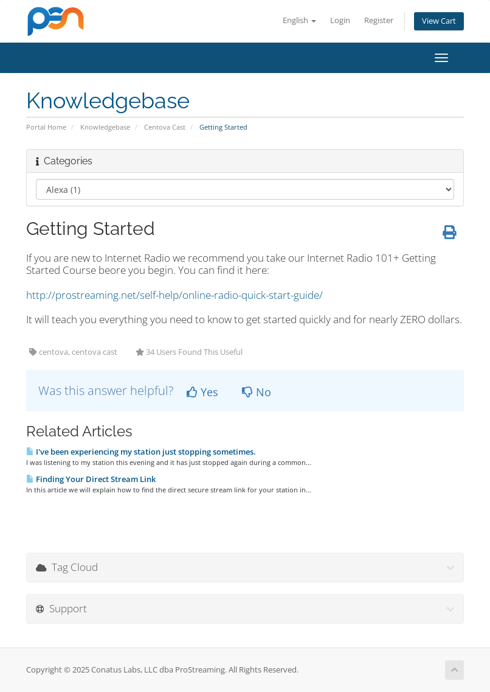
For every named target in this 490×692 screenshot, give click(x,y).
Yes (202, 392)
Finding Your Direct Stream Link (91, 479)
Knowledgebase (105, 126)
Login (340, 20)
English (299, 20)
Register (378, 20)
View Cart (439, 21)
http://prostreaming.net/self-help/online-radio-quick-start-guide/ (174, 295)
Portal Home (46, 126)
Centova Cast (164, 126)
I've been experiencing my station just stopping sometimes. (141, 451)
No (256, 392)
